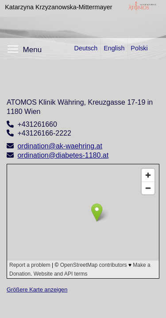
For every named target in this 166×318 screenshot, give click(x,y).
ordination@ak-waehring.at (59, 146)
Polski (139, 48)
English (114, 48)
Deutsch (85, 48)
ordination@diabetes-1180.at (62, 155)
